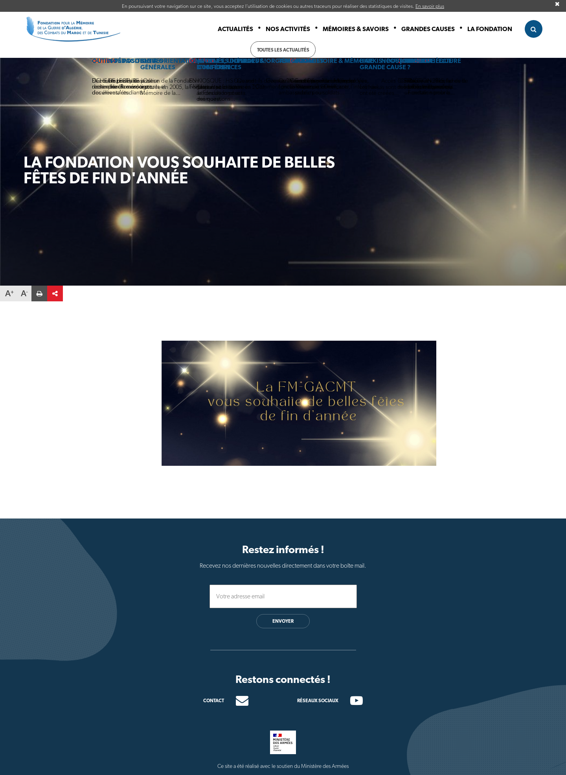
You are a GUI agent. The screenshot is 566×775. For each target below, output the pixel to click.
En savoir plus (429, 6)
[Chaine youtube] (350, 703)
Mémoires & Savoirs (356, 29)
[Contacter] (236, 700)
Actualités (235, 29)
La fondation (489, 29)
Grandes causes (428, 29)
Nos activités (288, 29)
